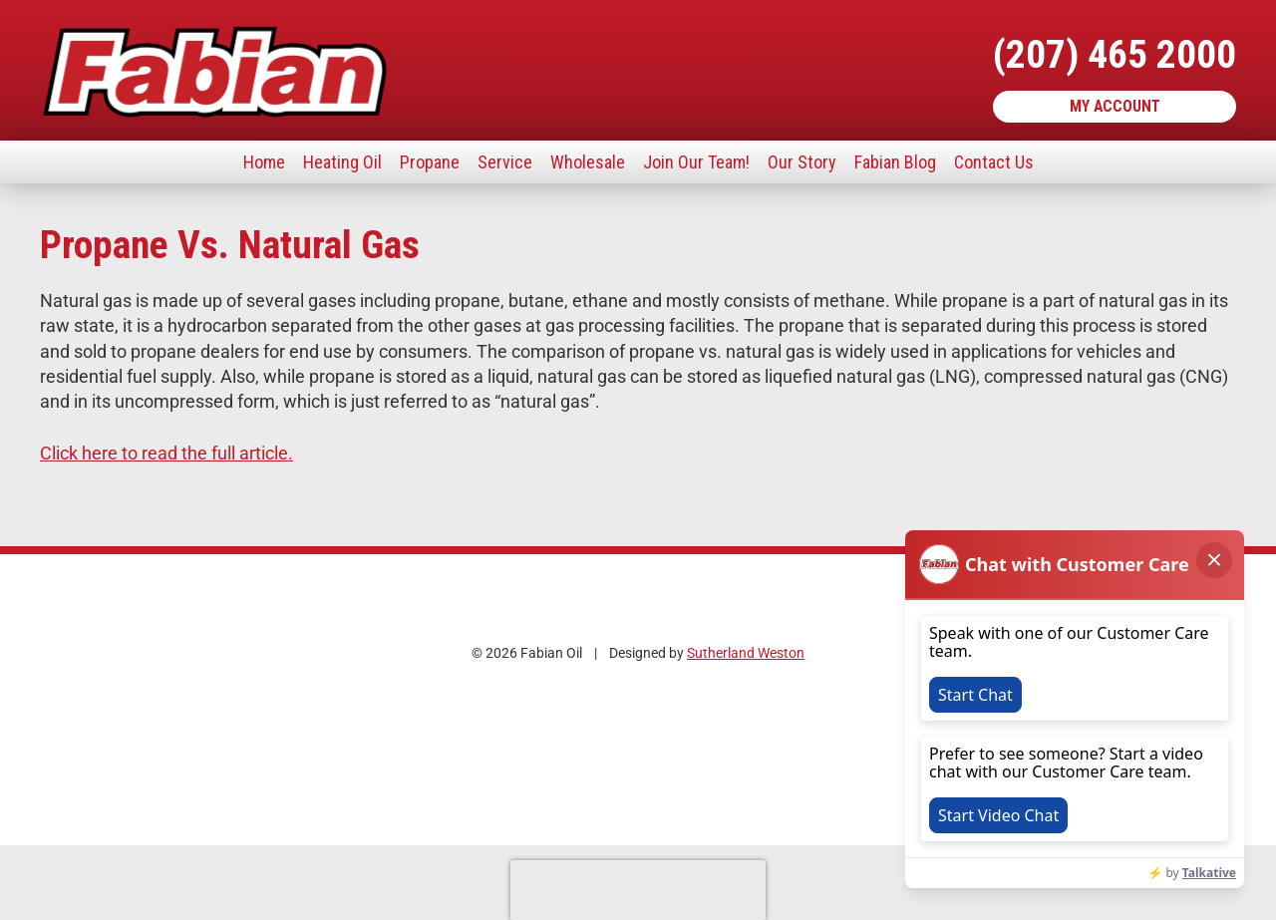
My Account (1115, 106)
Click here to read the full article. (166, 453)
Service (505, 162)
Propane (430, 162)
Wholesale (587, 162)
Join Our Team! (696, 162)
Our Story (802, 162)
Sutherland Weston (745, 653)
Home (264, 162)
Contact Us (994, 162)
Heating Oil (342, 162)
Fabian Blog (895, 162)
